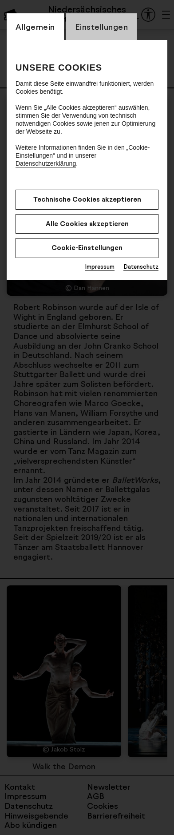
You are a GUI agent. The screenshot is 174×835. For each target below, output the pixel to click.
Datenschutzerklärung (46, 163)
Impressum (100, 266)
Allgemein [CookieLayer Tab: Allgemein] (35, 27)
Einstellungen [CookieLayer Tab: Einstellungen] (101, 27)
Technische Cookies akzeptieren (87, 199)
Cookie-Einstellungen (87, 247)
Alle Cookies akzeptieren (87, 223)
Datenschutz (140, 266)
